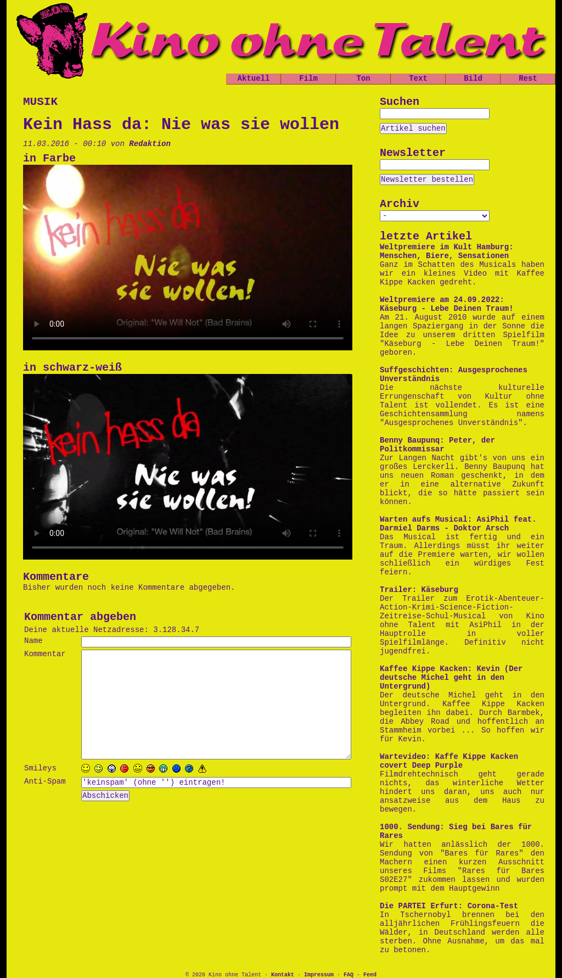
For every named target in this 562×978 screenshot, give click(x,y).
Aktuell (254, 78)
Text (418, 78)
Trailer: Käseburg (419, 589)
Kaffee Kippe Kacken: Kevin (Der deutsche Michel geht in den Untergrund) (451, 677)
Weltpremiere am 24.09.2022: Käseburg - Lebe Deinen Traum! (447, 304)
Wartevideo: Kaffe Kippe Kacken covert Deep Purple (449, 761)
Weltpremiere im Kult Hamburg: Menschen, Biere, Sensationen (447, 251)
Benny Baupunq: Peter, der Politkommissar (437, 445)
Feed (369, 975)
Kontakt (282, 975)
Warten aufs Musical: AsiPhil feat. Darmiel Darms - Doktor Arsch (458, 524)
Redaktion (150, 143)
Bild (473, 78)
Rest (528, 78)
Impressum (319, 975)
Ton (363, 78)
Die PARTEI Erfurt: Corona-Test (449, 906)
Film (308, 78)
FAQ (348, 975)
